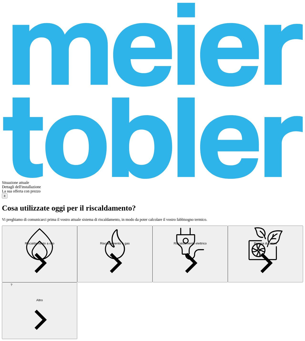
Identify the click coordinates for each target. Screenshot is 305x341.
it (4, 196)
